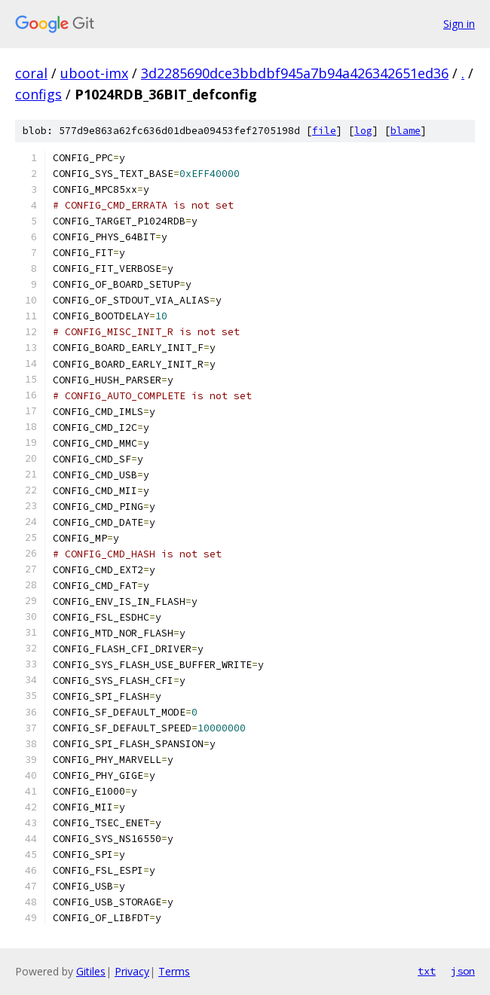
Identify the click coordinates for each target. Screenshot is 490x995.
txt (427, 971)
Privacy (132, 971)
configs (38, 94)
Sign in (459, 24)
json (463, 971)
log (363, 130)
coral (31, 73)
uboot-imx (94, 73)
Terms (174, 971)
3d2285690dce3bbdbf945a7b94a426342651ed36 (295, 73)
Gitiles (91, 971)
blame (405, 130)
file (324, 130)
